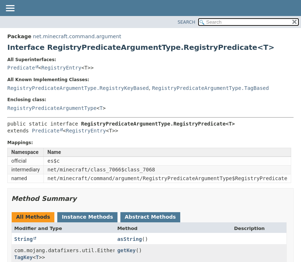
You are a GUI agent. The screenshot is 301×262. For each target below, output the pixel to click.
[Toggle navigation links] (10, 9)
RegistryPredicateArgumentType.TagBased (210, 88)
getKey (126, 250)
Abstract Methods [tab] (150, 217)
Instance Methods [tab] (87, 217)
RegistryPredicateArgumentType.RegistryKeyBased (78, 88)
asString (129, 239)
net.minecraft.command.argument (77, 36)
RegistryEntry (61, 68)
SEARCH (187, 22)
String (23, 239)
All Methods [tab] (33, 217)
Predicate (21, 68)
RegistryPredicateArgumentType (51, 108)
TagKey (23, 257)
